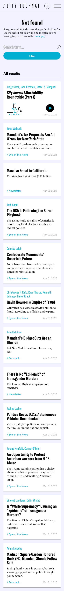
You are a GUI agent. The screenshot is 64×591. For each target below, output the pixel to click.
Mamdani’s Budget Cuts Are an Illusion (29, 340)
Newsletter (15, 190)
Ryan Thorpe (34, 292)
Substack (14, 358)
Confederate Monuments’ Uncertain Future (25, 256)
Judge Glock (13, 87)
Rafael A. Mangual (46, 87)
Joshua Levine (14, 408)
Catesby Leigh (14, 248)
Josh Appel (12, 205)
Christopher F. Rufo (17, 292)
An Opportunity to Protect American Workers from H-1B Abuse (28, 458)
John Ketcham (28, 87)
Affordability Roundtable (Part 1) (25, 94)
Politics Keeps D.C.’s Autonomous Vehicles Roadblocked (31, 416)
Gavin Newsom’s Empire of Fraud (31, 302)
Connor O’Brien (32, 448)
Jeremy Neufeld (15, 448)
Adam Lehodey (14, 548)
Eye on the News (18, 154)
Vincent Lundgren (16, 500)
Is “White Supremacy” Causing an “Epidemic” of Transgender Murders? (32, 510)
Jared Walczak (14, 128)
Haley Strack (23, 296)
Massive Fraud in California (27, 170)
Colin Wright (33, 500)
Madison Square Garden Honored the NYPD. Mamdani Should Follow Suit (32, 558)
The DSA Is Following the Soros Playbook (29, 212)
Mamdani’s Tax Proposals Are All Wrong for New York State (31, 136)
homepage (40, 36)
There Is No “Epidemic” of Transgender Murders (26, 376)
